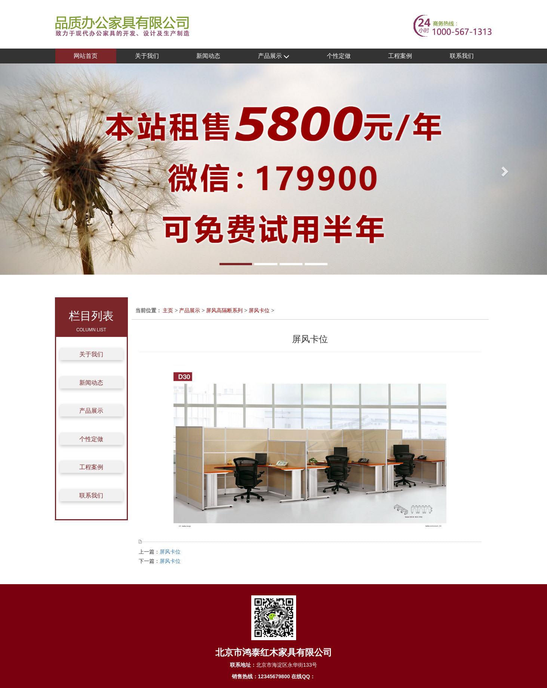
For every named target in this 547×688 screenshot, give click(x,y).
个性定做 (339, 56)
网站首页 (86, 56)
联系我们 (462, 56)
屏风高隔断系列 (224, 310)
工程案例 (400, 56)
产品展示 (273, 56)
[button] (41, 169)
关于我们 (147, 56)
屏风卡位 (259, 310)
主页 (168, 310)
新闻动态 (208, 56)
